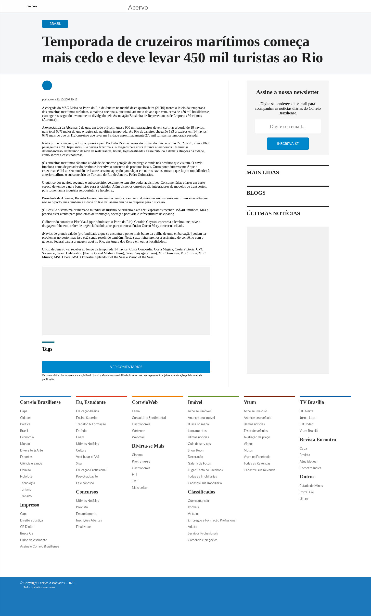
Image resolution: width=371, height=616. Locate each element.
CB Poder (306, 424)
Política (25, 424)
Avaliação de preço (257, 437)
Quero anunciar (198, 501)
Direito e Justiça (31, 520)
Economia (27, 437)
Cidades (25, 418)
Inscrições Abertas (89, 520)
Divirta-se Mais (148, 446)
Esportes (26, 457)
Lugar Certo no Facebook (205, 470)
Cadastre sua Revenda (259, 470)
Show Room (196, 450)
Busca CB (26, 533)
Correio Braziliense (40, 402)
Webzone (138, 431)
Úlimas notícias (198, 437)
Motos (248, 450)
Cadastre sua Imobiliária (205, 483)
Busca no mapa (198, 424)
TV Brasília (312, 402)
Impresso (29, 504)
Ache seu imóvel (199, 411)
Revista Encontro (318, 439)
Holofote (26, 476)
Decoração (195, 457)
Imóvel (195, 402)
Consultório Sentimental (149, 418)
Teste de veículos (256, 431)
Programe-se (141, 461)
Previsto (82, 507)
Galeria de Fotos (199, 463)
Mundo (25, 444)
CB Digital (27, 527)
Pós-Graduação (87, 476)
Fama (136, 411)
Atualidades (308, 461)
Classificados (201, 491)
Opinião (25, 470)
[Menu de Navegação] (29, 6)
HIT (134, 474)
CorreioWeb (145, 402)
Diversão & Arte (31, 450)
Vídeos (248, 444)
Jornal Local (308, 418)
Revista (305, 455)
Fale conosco (85, 483)
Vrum (250, 402)
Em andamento (86, 514)
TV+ (135, 481)
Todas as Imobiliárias (202, 476)
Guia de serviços (199, 444)
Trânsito (26, 496)
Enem (80, 437)
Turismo (25, 489)
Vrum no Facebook (257, 457)
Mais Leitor (140, 488)
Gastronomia (141, 424)
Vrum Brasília (309, 431)
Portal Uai (307, 492)
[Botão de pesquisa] (44, 6)
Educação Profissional (91, 470)
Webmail (138, 437)
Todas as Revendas (257, 463)
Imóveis (193, 507)
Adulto (192, 527)
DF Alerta (306, 411)
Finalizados (83, 527)
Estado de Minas (311, 486)
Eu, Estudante (91, 402)
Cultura (81, 450)
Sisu (79, 463)
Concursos (87, 491)
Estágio (81, 431)
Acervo (138, 6)
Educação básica (87, 411)
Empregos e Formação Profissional (212, 520)
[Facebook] (319, 8)
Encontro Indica (310, 468)
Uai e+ (304, 499)
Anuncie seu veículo (257, 418)
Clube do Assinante (33, 540)
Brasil (24, 431)
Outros (307, 476)
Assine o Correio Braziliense (39, 546)
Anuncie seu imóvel (201, 418)
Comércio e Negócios (202, 540)
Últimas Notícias (87, 444)
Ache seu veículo (255, 411)
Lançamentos (197, 431)
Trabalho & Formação (91, 424)
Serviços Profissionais (203, 533)
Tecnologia (27, 483)
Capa (23, 411)
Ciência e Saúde (31, 463)
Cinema (137, 455)
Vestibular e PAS (87, 457)
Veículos (193, 514)
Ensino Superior (87, 418)
